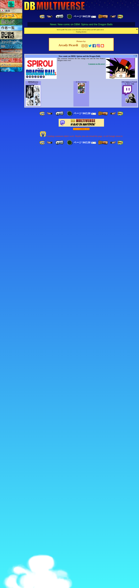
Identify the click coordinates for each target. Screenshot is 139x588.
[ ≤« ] (49, 16)
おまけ (5, 60)
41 (83, 485)
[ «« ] (42, 16)
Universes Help (10, 55)
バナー (5, 69)
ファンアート (8, 42)
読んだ (8, 22)
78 (86, 485)
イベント (6, 65)
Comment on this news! (96, 503)
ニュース (8, 15)
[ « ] (59, 16)
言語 (5, 11)
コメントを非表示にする (81, 568)
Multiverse (54, 6)
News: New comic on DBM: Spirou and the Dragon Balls (81, 24)
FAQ (3, 46)
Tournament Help (10, 51)
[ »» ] (120, 16)
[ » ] (103, 16)
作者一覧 (8, 28)
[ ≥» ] (113, 16)
